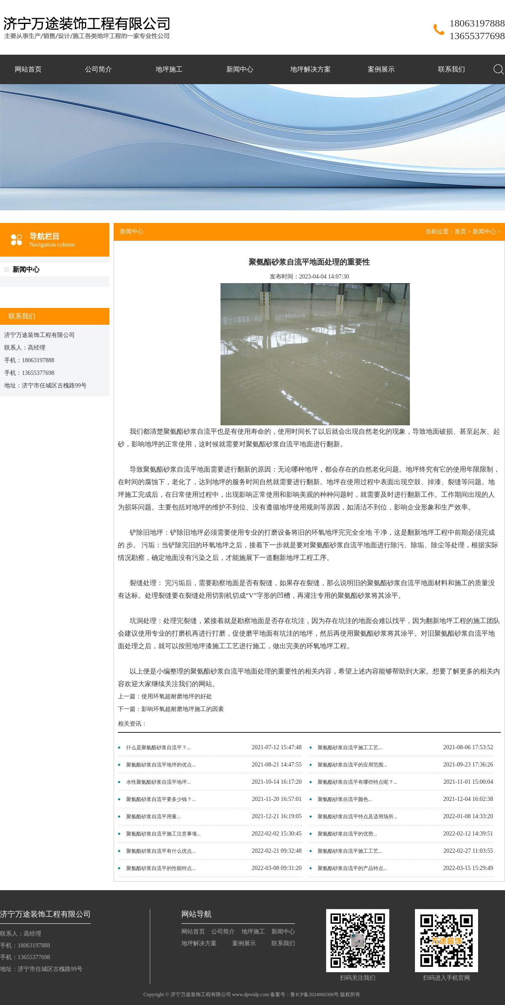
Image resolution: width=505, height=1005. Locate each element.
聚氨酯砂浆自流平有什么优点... (161, 851)
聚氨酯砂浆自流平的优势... (347, 834)
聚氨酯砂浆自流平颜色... (345, 799)
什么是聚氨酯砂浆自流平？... (158, 747)
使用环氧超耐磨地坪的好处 (176, 696)
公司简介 (98, 69)
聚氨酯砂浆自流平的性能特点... (161, 868)
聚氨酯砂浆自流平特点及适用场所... (357, 816)
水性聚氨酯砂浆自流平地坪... (158, 782)
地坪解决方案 (310, 69)
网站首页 (28, 69)
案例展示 (381, 69)
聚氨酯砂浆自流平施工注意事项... (163, 834)
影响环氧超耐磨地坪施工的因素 (182, 709)
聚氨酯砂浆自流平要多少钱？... (161, 799)
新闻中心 (239, 69)
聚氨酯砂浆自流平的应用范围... (352, 765)
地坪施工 (169, 69)
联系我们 (451, 69)
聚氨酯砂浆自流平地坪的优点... (161, 765)
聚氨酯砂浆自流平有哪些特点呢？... (357, 782)
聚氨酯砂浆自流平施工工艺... (350, 747)
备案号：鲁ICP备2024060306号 (304, 994)
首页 (460, 231)
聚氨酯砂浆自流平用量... (153, 816)
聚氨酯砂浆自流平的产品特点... (352, 868)
